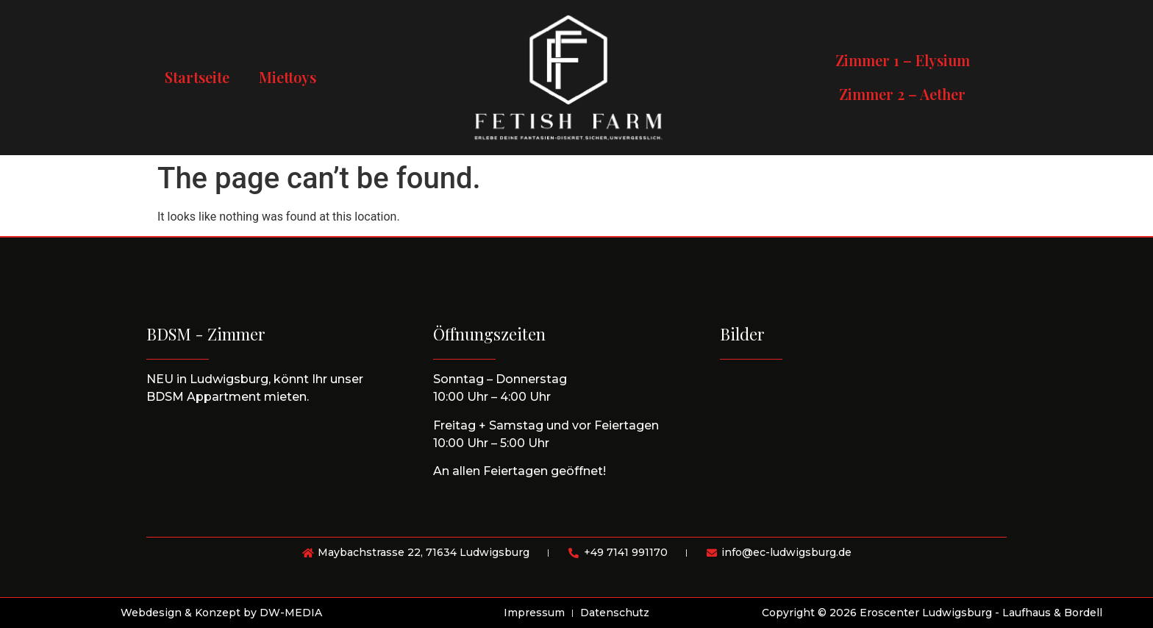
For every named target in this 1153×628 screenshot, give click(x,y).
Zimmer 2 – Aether (902, 94)
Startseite (197, 77)
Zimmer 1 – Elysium (902, 60)
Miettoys (287, 77)
